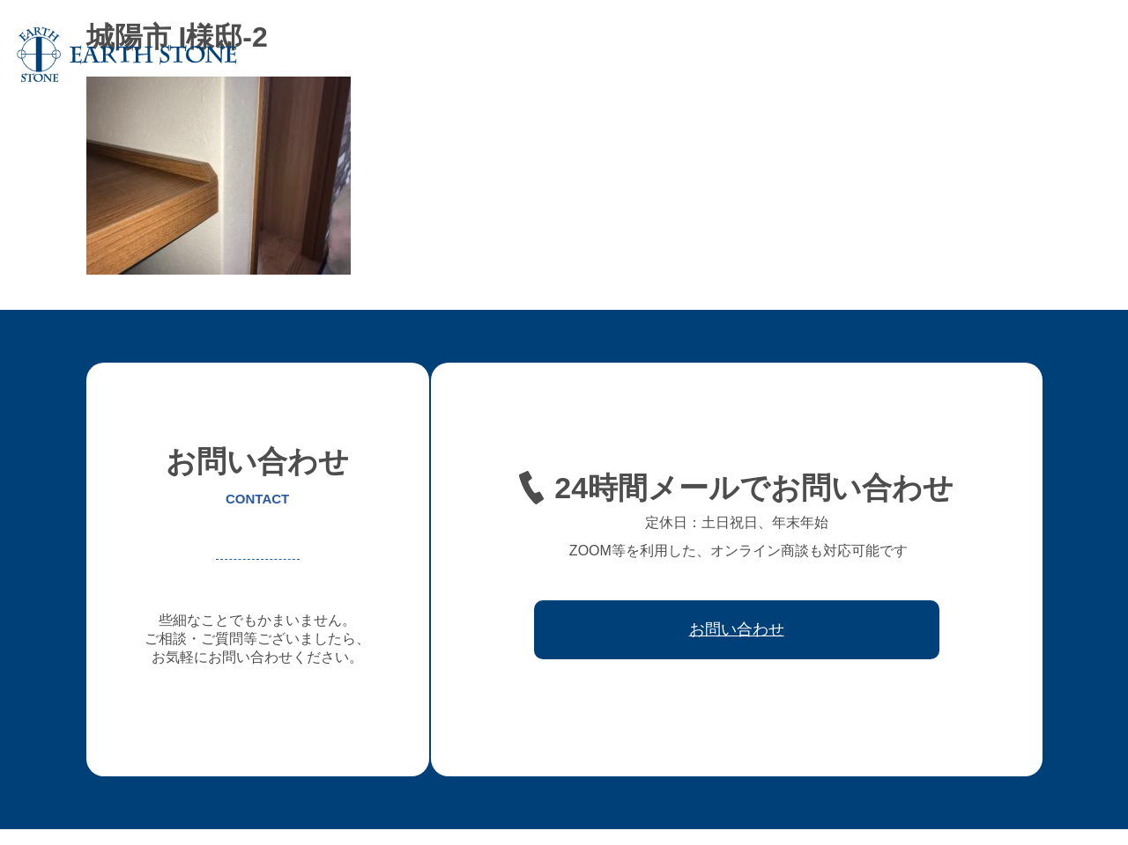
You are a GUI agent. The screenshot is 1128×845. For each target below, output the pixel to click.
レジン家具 (784, 55)
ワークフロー (873, 55)
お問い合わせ (1064, 55)
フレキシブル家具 (683, 55)
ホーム (354, 55)
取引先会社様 (968, 55)
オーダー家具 (575, 55)
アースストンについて (455, 55)
